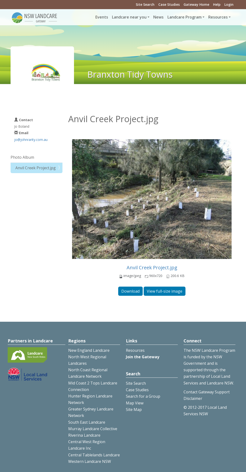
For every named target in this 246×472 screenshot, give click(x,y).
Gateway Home (196, 4)
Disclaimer (193, 398)
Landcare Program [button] (184, 17)
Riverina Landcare (84, 435)
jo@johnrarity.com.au (31, 139)
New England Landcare (89, 350)
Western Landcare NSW (89, 461)
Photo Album (22, 157)
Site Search (145, 4)
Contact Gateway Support (207, 392)
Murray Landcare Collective (92, 428)
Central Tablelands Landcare (94, 455)
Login (229, 4)
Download (130, 291)
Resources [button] (218, 17)
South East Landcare (86, 422)
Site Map (134, 409)
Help (217, 4)
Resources (135, 350)
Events (101, 17)
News (158, 17)
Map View (134, 403)
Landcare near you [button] (129, 17)
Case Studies (169, 4)
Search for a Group (143, 396)
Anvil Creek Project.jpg (152, 267)
